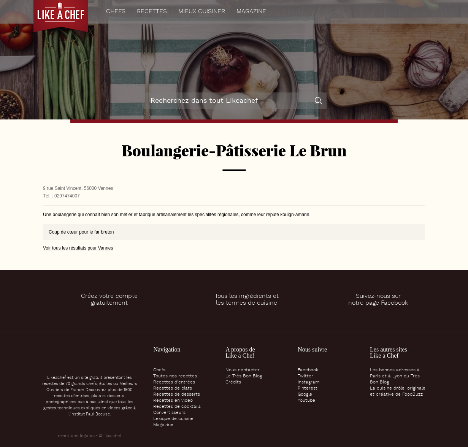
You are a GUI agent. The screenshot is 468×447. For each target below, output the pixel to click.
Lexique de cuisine (173, 419)
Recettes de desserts (176, 394)
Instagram (309, 382)
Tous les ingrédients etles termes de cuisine (247, 299)
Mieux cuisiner (201, 12)
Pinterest (307, 388)
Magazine (251, 12)
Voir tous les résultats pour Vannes (78, 248)
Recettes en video (173, 401)
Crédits (233, 382)
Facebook (308, 370)
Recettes (152, 12)
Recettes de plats (172, 388)
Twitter (305, 376)
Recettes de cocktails (177, 407)
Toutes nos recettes (175, 376)
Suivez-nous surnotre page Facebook (378, 299)
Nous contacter (242, 370)
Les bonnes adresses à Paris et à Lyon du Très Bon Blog (395, 376)
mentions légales (76, 436)
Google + (307, 394)
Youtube (306, 401)
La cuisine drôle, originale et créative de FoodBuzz (397, 391)
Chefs (115, 12)
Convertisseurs (169, 413)
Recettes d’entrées (174, 382)
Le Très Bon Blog (243, 376)
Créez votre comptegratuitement (109, 299)
